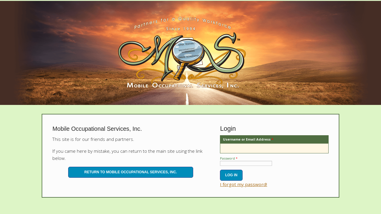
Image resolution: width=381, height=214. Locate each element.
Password (229, 158)
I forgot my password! (243, 184)
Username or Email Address (248, 139)
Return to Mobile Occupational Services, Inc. (130, 172)
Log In (231, 175)
